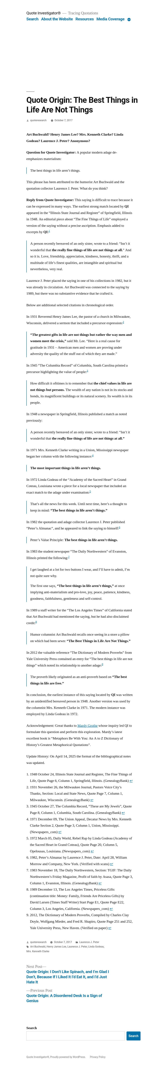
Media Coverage (110, 19)
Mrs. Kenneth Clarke (37, 951)
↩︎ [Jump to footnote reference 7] (99, 883)
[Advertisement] (83, 56)
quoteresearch (38, 120)
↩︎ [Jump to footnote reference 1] (131, 780)
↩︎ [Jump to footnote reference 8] (111, 908)
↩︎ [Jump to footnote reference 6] (111, 864)
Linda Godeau (96, 946)
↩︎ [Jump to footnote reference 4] (59, 832)
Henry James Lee (56, 946)
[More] (129, 20)
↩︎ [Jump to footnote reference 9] (109, 928)
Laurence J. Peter (89, 942)
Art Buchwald (37, 946)
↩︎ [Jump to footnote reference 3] (123, 812)
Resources (84, 19)
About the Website (57, 19)
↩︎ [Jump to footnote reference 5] (92, 851)
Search (32, 19)
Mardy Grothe (87, 725)
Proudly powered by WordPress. (68, 1057)
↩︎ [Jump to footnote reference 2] (91, 800)
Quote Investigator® (43, 13)
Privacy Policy (97, 1057)
